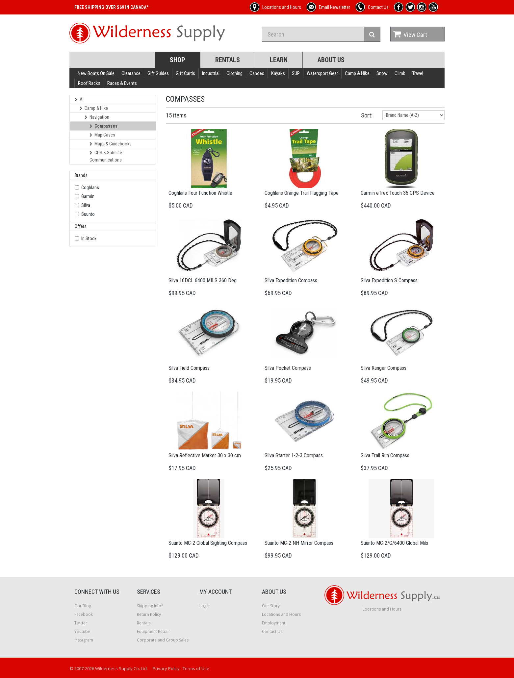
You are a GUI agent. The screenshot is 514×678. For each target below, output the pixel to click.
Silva (85, 205)
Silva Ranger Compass (383, 368)
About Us (331, 60)
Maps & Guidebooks (111, 143)
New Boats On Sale (96, 73)
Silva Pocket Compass (288, 368)
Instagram (83, 640)
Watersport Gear (322, 73)
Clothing (234, 73)
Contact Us (272, 631)
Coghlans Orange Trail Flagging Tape (302, 193)
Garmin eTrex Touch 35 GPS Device (398, 193)
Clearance (131, 73)
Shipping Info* (150, 606)
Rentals (227, 60)
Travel (417, 73)
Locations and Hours (281, 614)
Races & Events (122, 83)
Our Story (271, 606)
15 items (176, 115)
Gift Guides (158, 73)
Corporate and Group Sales (163, 640)
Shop (177, 60)
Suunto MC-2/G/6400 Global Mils (394, 543)
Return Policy (149, 614)
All (80, 99)
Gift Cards (185, 73)
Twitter (80, 623)
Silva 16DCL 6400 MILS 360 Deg (202, 280)
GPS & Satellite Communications (106, 156)
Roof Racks (89, 83)
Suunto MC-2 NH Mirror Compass (299, 543)
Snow (382, 73)
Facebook (83, 614)
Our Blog (82, 606)
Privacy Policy (166, 668)
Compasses (103, 126)
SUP (296, 73)
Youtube (82, 631)
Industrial (210, 73)
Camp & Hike (357, 73)
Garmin (87, 196)
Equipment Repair (153, 631)
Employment (273, 623)
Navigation (97, 117)
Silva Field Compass (189, 368)
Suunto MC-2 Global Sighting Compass (207, 543)
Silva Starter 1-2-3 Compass (294, 455)
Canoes (256, 73)
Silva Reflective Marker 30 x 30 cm (204, 455)
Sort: (367, 115)
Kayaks (278, 73)
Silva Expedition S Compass (389, 280)
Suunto (88, 214)
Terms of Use (196, 668)
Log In (205, 606)
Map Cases (102, 135)
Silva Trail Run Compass (385, 455)
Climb (400, 73)
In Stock (88, 238)
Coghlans (90, 187)
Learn (279, 60)
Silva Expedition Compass (291, 280)
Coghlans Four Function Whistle (200, 193)
